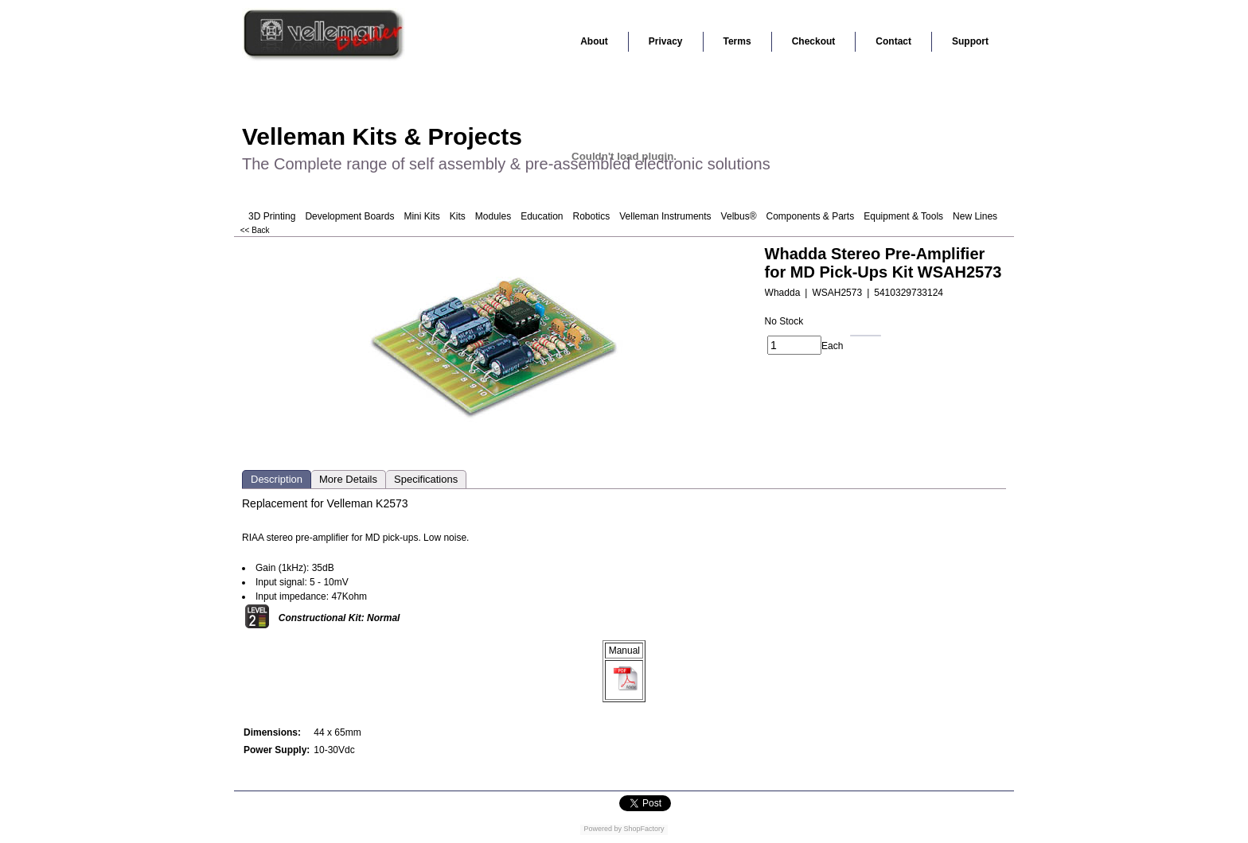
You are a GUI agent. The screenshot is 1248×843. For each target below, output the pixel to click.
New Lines (975, 216)
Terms (737, 41)
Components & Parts (810, 216)
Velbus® (739, 216)
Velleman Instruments (665, 216)
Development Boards (349, 216)
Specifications (426, 479)
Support (970, 41)
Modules (493, 216)
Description (276, 479)
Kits (458, 216)
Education (542, 216)
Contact (893, 41)
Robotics (591, 216)
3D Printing (271, 216)
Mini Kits (421, 216)
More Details (348, 479)
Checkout (814, 41)
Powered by (602, 829)
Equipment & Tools (903, 216)
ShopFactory (643, 829)
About (594, 41)
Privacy (666, 41)
